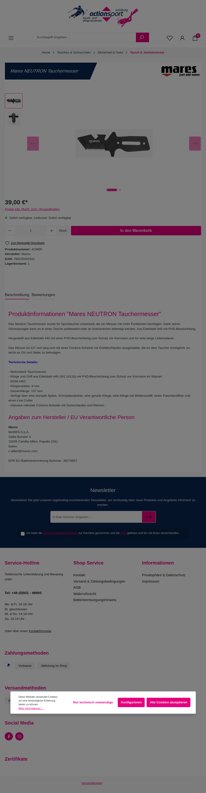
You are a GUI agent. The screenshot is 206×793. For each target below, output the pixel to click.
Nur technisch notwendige (93, 702)
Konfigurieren (131, 702)
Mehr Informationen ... (31, 708)
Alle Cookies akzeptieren (168, 702)
